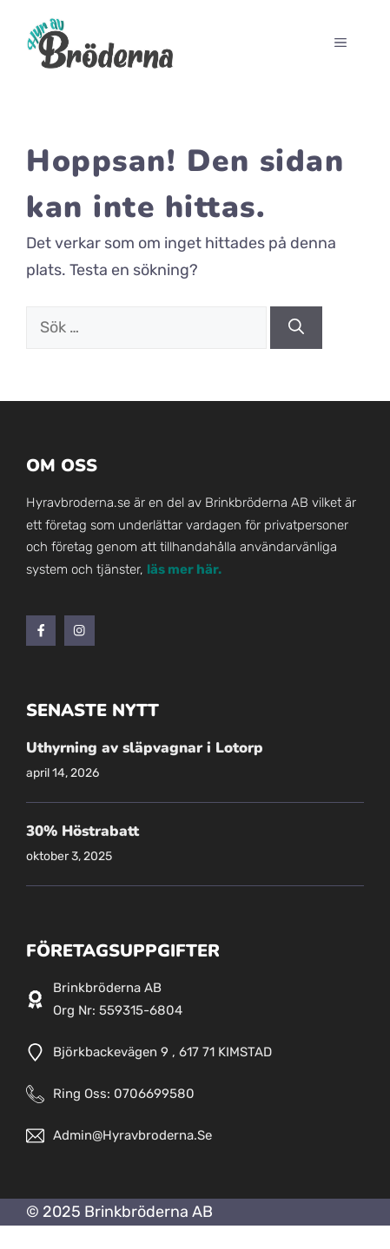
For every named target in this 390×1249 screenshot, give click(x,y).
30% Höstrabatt (82, 831)
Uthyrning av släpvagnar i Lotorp (144, 748)
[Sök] (296, 327)
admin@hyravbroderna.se (132, 1135)
